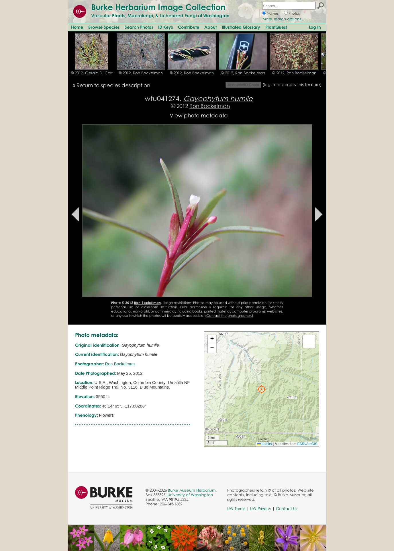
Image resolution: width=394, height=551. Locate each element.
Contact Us (286, 508)
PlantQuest (276, 27)
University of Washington (190, 494)
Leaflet (264, 444)
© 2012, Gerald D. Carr (92, 73)
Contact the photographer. (229, 315)
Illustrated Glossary (241, 27)
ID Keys (165, 27)
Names (273, 13)
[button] (261, 389)
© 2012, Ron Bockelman (141, 73)
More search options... (283, 19)
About (210, 27)
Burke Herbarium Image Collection (158, 7)
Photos (294, 13)
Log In (315, 27)
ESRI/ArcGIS (307, 444)
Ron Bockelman (209, 105)
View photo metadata (199, 115)
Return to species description (113, 85)
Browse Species (103, 27)
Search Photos (139, 27)
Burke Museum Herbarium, (192, 490)
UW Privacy (260, 508)
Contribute (188, 27)
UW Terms (236, 508)
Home (77, 27)
